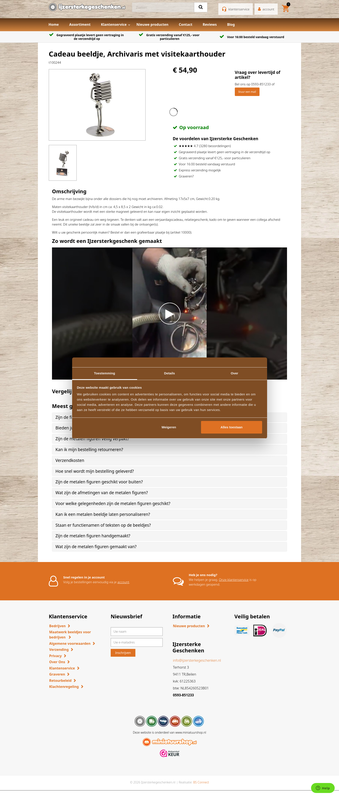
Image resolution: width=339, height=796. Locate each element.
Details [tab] (169, 373)
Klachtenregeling (64, 686)
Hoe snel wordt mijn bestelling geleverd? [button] (94, 471)
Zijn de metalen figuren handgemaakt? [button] (92, 536)
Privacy (55, 655)
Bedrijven (57, 626)
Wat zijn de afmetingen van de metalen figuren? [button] (101, 492)
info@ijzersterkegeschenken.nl (197, 660)
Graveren (57, 674)
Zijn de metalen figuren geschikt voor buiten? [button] (99, 482)
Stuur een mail (247, 92)
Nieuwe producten (152, 24)
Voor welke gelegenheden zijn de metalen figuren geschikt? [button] (112, 503)
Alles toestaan (232, 427)
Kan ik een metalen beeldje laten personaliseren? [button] (102, 514)
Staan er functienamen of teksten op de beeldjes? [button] (103, 525)
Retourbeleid (60, 680)
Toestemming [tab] (104, 373)
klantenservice (239, 9)
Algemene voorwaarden (70, 643)
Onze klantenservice (234, 579)
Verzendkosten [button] (69, 460)
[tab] (169, 438)
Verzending (59, 649)
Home (54, 24)
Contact (185, 24)
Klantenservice (114, 24)
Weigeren (169, 427)
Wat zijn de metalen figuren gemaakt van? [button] (95, 546)
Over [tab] (234, 373)
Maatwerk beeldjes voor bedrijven (70, 635)
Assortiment (80, 24)
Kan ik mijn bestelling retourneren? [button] (89, 449)
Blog (231, 24)
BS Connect (201, 782)
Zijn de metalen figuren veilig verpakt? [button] (92, 439)
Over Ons (57, 662)
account (123, 582)
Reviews (210, 24)
